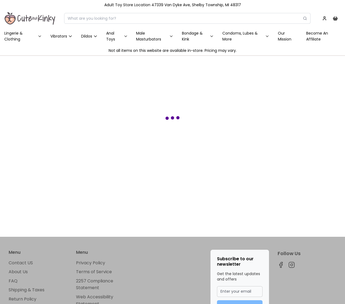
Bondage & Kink (197, 36)
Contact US (21, 263)
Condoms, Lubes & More (245, 36)
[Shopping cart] (335, 18)
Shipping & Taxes (26, 290)
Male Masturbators (154, 36)
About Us (18, 272)
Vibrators (61, 36)
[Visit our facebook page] (281, 265)
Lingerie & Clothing (23, 36)
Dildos (89, 36)
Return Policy (22, 299)
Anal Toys (117, 36)
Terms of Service (94, 272)
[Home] (30, 18)
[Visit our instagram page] (291, 265)
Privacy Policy (90, 263)
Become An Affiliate (317, 36)
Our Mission (284, 36)
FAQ (13, 281)
